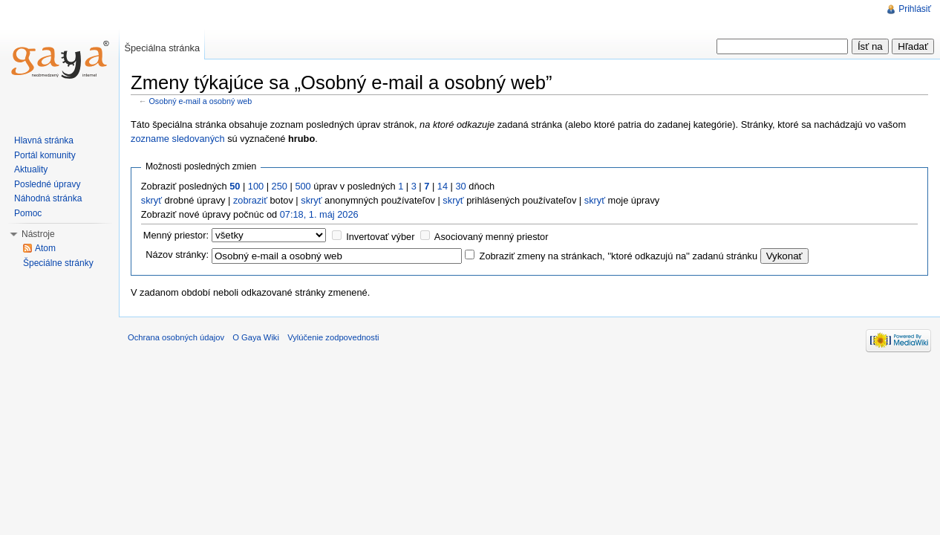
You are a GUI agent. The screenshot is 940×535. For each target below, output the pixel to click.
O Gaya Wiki (255, 337)
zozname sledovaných (178, 138)
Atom (45, 248)
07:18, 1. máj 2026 (319, 214)
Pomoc (28, 213)
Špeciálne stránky (58, 263)
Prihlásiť (914, 9)
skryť (151, 200)
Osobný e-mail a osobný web (200, 101)
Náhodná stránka (48, 198)
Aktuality (31, 169)
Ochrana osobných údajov (176, 337)
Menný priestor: (176, 235)
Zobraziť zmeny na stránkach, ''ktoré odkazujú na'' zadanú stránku (619, 256)
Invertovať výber (380, 236)
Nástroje (38, 234)
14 (442, 186)
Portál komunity (45, 155)
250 (279, 186)
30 (460, 186)
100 (256, 186)
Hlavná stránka (44, 140)
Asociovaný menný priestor (491, 236)
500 (302, 186)
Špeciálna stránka (162, 48)
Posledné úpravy (47, 184)
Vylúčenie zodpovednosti (333, 337)
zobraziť (250, 200)
